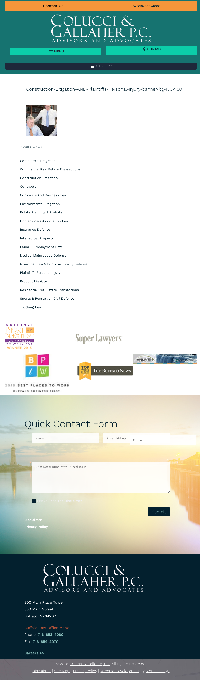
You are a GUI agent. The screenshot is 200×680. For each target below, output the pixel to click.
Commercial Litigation (38, 161)
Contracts (28, 186)
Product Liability (33, 281)
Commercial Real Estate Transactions (50, 169)
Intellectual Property (37, 238)
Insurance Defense (35, 229)
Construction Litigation (39, 178)
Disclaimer (73, 501)
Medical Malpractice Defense (43, 255)
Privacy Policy (36, 527)
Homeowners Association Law (44, 221)
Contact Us (53, 6)
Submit (159, 511)
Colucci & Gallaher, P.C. (90, 664)
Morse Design (157, 671)
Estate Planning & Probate (41, 212)
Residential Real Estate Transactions (49, 290)
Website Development (119, 671)
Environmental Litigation (40, 204)
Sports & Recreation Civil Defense (47, 298)
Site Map (62, 671)
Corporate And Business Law (43, 195)
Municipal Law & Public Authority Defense (53, 264)
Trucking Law (31, 307)
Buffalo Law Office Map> (47, 628)
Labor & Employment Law (41, 247)
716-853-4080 (148, 6)
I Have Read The (57, 501)
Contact (155, 49)
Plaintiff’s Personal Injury (40, 273)
